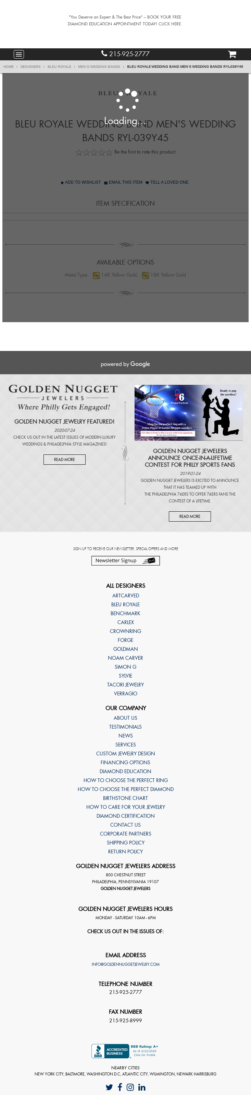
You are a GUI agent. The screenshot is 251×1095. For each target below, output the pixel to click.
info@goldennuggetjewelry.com (126, 964)
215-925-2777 (125, 54)
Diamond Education (125, 771)
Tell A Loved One (167, 182)
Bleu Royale (61, 67)
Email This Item (123, 182)
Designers (33, 67)
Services (125, 745)
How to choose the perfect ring (126, 780)
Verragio (125, 694)
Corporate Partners (125, 834)
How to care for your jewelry (125, 807)
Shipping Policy (126, 843)
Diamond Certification (126, 816)
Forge (125, 640)
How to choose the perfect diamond (126, 789)
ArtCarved (125, 596)
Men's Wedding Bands (101, 67)
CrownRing (125, 631)
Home (10, 67)
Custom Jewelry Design (125, 754)
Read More (64, 459)
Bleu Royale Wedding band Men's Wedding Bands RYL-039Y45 (185, 67)
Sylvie (125, 676)
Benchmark (125, 613)
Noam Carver (125, 658)
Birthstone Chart (125, 798)
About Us (125, 718)
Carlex (125, 622)
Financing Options (125, 762)
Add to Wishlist (81, 182)
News (125, 736)
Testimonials (125, 727)
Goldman (125, 649)
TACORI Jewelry (125, 685)
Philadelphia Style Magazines (76, 444)
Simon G (125, 667)
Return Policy (125, 852)
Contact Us (125, 825)
